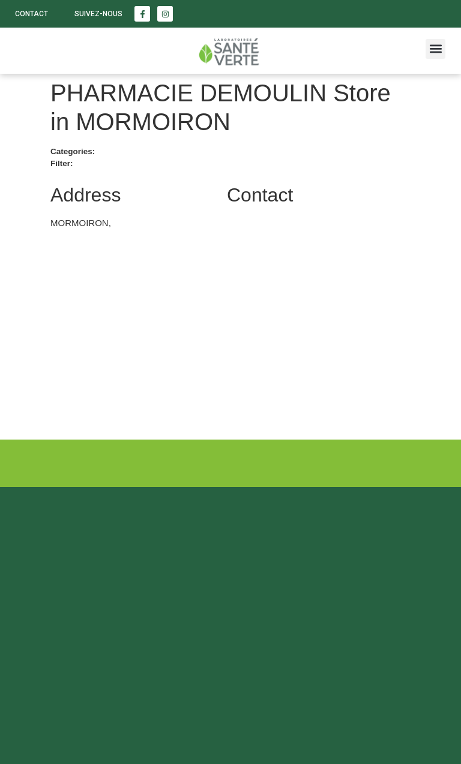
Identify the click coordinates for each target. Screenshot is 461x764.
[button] (435, 49)
